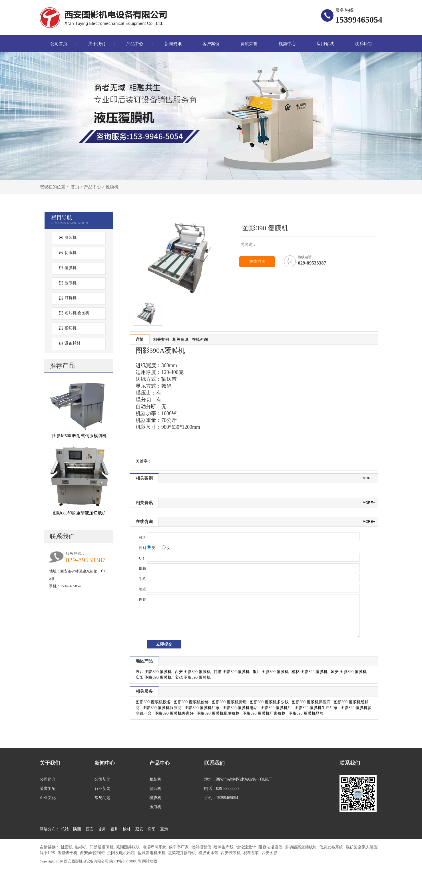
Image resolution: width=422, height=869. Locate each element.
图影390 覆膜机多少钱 (269, 702)
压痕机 (71, 283)
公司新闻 (102, 779)
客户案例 (211, 43)
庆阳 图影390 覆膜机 (154, 677)
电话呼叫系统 (155, 847)
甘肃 (102, 829)
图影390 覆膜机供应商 (311, 702)
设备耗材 (73, 343)
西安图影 (270, 853)
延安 (139, 829)
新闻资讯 (173, 43)
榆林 (127, 829)
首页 (75, 187)
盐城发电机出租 (152, 853)
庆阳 (152, 829)
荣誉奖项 (48, 788)
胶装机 (71, 237)
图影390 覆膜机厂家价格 (264, 713)
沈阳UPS (48, 853)
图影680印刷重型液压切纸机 (79, 513)
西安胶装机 (231, 853)
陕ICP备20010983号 (125, 861)
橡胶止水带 (209, 853)
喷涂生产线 (224, 847)
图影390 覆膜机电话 (240, 708)
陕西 (77, 829)
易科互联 (251, 853)
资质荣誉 (249, 43)
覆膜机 (112, 187)
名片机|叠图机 (77, 313)
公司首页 (58, 43)
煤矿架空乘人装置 (362, 847)
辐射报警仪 (201, 847)
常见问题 (102, 798)
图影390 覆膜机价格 (191, 702)
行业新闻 (102, 788)
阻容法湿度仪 (271, 847)
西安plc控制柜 (93, 853)
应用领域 (325, 43)
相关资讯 (180, 339)
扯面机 (67, 847)
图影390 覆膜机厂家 (202, 708)
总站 (65, 829)
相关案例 (161, 339)
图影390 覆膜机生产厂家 (316, 708)
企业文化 (48, 798)
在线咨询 (257, 261)
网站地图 (149, 861)
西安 (90, 829)
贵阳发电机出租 (121, 853)
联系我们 (363, 43)
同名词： (248, 245)
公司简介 (48, 779)
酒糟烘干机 (68, 853)
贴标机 (81, 847)
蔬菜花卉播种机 (182, 853)
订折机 (71, 298)
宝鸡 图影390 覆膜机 (193, 677)
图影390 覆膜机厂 (276, 708)
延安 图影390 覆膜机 (349, 672)
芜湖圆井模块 (128, 847)
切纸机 (71, 253)
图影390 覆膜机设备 (153, 702)
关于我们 (96, 43)
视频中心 (287, 43)
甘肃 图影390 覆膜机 (232, 672)
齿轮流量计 (246, 847)
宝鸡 (164, 829)
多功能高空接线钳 (301, 847)
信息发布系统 (331, 847)
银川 (114, 829)
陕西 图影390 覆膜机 (154, 672)
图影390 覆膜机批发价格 (218, 713)
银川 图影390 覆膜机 (271, 672)
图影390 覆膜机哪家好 (174, 713)
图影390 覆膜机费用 (229, 702)
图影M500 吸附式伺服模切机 (79, 435)
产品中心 (134, 43)
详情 (140, 339)
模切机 (71, 328)
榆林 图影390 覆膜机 (309, 672)
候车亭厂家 (179, 847)
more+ (369, 478)
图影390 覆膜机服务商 (162, 708)
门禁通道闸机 (102, 847)
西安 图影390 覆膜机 (193, 672)
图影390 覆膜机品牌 (306, 713)
